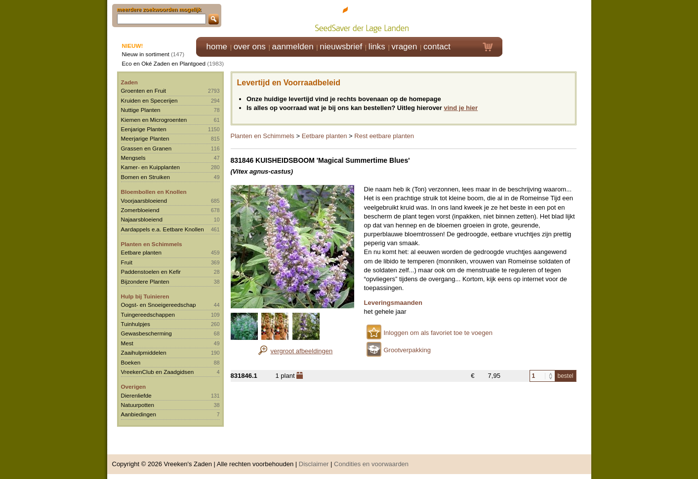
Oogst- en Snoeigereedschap (158, 304)
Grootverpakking (407, 350)
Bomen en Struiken (145, 177)
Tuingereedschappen (148, 314)
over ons (250, 46)
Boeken (131, 362)
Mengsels (133, 157)
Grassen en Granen (146, 148)
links (377, 46)
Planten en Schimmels (151, 244)
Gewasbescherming (146, 333)
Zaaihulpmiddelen (143, 352)
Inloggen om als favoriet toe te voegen (438, 332)
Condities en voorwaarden (371, 464)
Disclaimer (314, 464)
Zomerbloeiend (140, 210)
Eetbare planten (141, 252)
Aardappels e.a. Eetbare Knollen (162, 229)
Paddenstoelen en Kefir (151, 271)
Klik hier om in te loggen (547, 18)
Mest (127, 343)
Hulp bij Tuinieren (145, 296)
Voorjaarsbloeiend (144, 200)
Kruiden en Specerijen (149, 100)
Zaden (129, 82)
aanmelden (292, 46)
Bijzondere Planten (145, 281)
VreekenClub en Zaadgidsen (157, 371)
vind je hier (461, 107)
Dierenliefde (136, 395)
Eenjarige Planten (143, 129)
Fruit (126, 262)
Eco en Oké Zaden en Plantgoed (164, 63)
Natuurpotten (138, 405)
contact (437, 46)
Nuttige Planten (141, 110)
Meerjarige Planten (145, 138)
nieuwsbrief (341, 46)
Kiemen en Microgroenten (154, 119)
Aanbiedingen (139, 414)
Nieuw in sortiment (145, 54)
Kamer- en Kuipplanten (150, 167)
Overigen (133, 386)
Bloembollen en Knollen (154, 191)
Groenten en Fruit (143, 90)
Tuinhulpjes (135, 324)
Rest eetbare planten (384, 136)
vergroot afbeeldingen (302, 351)
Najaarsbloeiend (142, 219)
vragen (404, 46)
